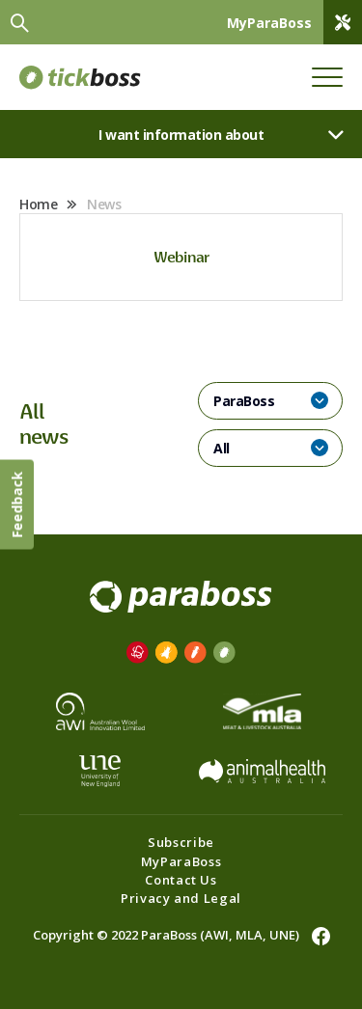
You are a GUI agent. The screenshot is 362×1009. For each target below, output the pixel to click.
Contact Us (181, 879)
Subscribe (181, 842)
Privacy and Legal (181, 898)
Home (38, 204)
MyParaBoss (181, 861)
